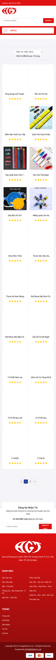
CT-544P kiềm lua (15, 377)
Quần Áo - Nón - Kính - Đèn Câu (41, 595)
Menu (13, 30)
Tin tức (5, 629)
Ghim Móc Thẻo (15, 256)
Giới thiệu (5, 620)
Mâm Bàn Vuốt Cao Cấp (15, 134)
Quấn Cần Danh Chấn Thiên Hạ (41, 134)
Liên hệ (5, 633)
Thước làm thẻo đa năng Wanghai (41, 256)
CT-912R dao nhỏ (15, 418)
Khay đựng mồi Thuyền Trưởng (15, 94)
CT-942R (15, 458)
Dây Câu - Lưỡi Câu (9, 597)
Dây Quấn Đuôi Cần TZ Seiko (15, 175)
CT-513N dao (41, 418)
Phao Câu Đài (34, 578)
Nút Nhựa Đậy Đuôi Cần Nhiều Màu (41, 296)
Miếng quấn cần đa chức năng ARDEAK (41, 215)
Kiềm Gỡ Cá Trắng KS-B (41, 377)
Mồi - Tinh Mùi (7, 586)
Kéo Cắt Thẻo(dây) (41, 175)
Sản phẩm (6, 625)
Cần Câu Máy (7, 582)
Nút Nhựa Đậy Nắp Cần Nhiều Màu (15, 337)
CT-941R (41, 458)
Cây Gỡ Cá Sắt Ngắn (40, 337)
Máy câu (32, 591)
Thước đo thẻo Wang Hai (15, 296)
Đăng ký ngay (45, 526)
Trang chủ (6, 616)
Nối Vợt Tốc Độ (41, 94)
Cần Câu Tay (7, 578)
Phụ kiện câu (34, 599)
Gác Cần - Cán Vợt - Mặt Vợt (40, 582)
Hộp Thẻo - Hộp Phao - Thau (40, 586)
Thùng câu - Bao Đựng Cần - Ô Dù (14, 592)
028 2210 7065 (14, 3)
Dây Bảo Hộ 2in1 (15, 215)
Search (48, 21)
